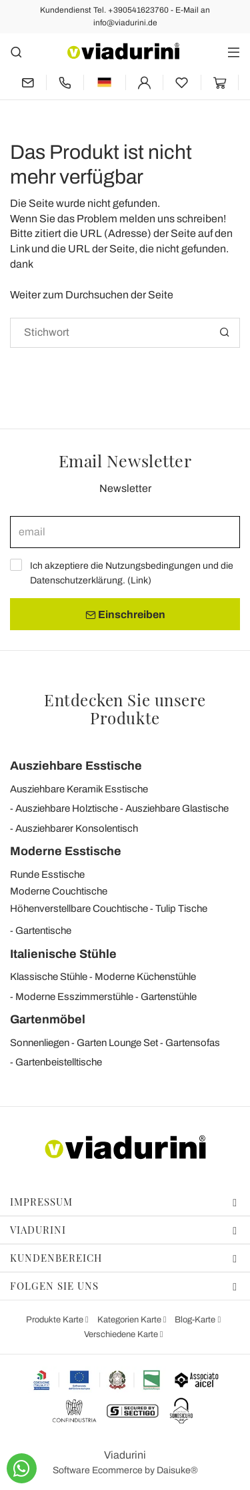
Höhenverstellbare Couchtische (79, 908)
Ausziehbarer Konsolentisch (76, 828)
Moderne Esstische (65, 851)
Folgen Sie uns (123, 1285)
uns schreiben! (191, 218)
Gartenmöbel (47, 1019)
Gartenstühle (169, 996)
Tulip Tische (181, 908)
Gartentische (43, 930)
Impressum (123, 1201)
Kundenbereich (123, 1257)
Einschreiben (125, 615)
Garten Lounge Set (117, 1042)
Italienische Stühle (63, 954)
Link (139, 580)
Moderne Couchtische (58, 891)
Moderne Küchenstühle (145, 976)
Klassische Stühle (48, 976)
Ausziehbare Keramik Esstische (79, 789)
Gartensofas (192, 1042)
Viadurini (123, 1229)
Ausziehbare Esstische (76, 765)
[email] (125, 532)
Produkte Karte (55, 1319)
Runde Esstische (47, 874)
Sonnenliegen (39, 1042)
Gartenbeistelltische (58, 1062)
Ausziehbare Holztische (66, 808)
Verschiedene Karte (122, 1334)
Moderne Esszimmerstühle (74, 996)
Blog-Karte (196, 1319)
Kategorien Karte (130, 1319)
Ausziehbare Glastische (177, 808)
